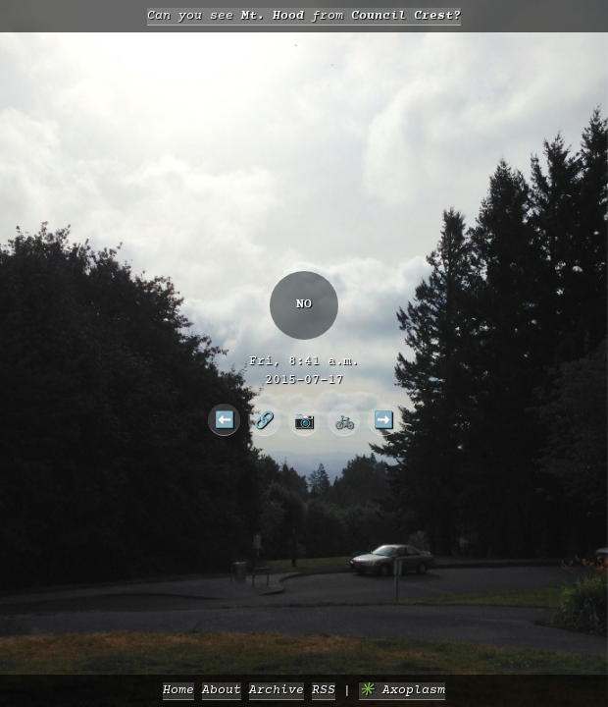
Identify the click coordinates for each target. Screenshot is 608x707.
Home (178, 690)
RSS (323, 690)
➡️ (383, 419)
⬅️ (224, 419)
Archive (276, 690)
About (221, 690)
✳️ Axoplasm (402, 690)
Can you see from (304, 16)
